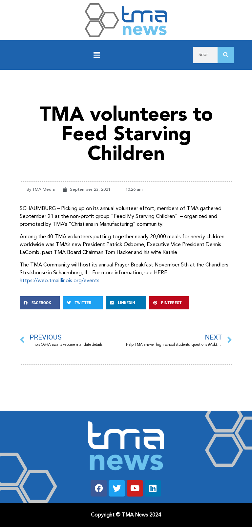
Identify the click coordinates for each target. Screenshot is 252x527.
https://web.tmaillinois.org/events (60, 280)
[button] (96, 55)
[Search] (226, 55)
